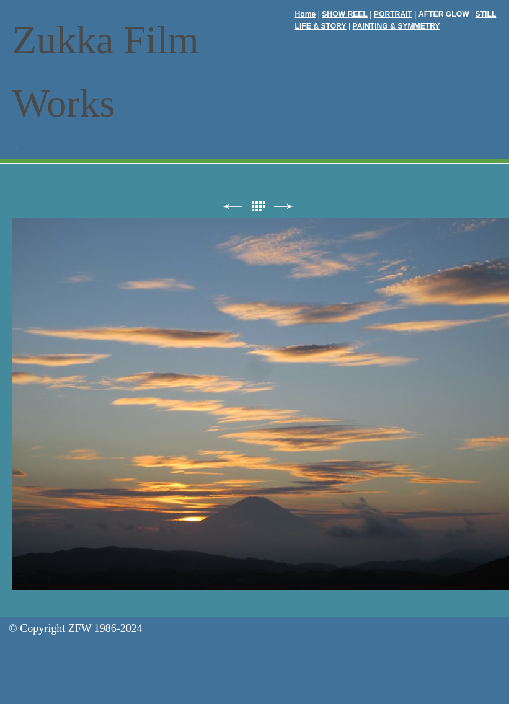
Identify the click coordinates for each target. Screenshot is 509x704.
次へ (283, 206)
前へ (232, 206)
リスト (257, 206)
